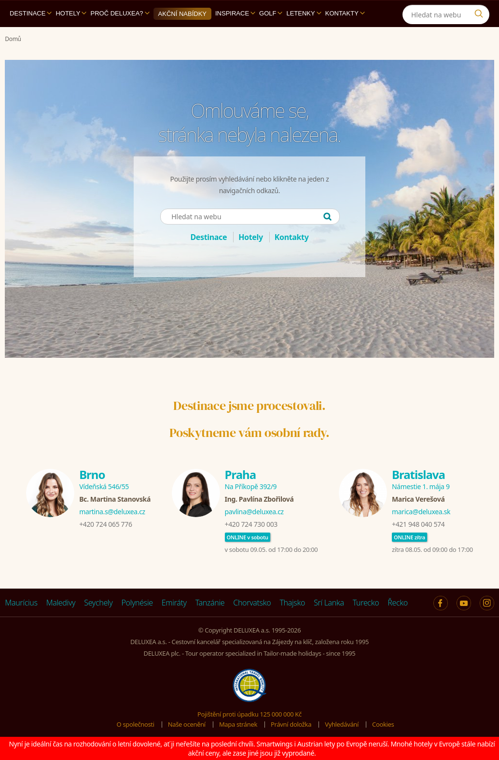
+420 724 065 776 (105, 524)
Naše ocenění (187, 724)
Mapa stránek (238, 724)
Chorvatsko (252, 602)
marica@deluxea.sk (421, 511)
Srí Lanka (329, 602)
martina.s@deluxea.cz (112, 511)
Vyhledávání (342, 724)
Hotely (70, 13)
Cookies (383, 724)
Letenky (303, 13)
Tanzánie (210, 602)
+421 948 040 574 (418, 524)
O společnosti (135, 724)
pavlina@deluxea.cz (254, 511)
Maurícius (21, 602)
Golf (270, 13)
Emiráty (174, 602)
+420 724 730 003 (251, 524)
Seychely (98, 602)
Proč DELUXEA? (119, 13)
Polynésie (136, 602)
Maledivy (61, 602)
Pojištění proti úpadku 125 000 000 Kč (249, 714)
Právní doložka (291, 724)
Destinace (31, 13)
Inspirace (235, 13)
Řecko (398, 602)
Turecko (366, 602)
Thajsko (292, 602)
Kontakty (345, 13)
